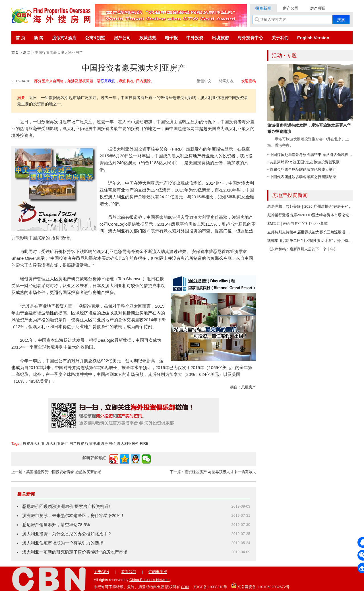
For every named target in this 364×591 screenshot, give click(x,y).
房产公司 (291, 8)
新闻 (26, 52)
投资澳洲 (92, 443)
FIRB (144, 443)
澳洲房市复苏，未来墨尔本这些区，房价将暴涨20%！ (73, 515)
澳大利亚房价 (128, 443)
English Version (313, 37)
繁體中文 (204, 81)
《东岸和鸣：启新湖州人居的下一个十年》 (302, 249)
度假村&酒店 (64, 37)
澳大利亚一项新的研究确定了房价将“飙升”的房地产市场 (74, 551)
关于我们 (280, 37)
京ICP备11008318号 (210, 587)
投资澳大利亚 (34, 443)
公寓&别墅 (95, 37)
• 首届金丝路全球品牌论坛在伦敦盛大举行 (301, 169)
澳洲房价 (108, 443)
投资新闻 (263, 8)
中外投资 (194, 37)
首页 (15, 52)
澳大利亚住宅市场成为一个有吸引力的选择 (62, 542)
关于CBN (101, 572)
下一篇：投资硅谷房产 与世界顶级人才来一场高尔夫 (213, 472)
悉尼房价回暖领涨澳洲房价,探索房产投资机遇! (66, 506)
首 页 (20, 37)
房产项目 (318, 8)
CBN (185, 587)
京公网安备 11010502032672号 (260, 585)
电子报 (171, 37)
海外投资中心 (250, 37)
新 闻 (39, 37)
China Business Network (149, 580)
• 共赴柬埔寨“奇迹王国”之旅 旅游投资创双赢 (303, 162)
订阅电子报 (157, 572)
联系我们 (108, 81)
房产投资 (76, 443)
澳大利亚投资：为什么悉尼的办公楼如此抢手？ (67, 533)
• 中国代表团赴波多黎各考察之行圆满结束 (301, 177)
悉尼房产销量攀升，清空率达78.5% (56, 524)
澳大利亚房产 (57, 443)
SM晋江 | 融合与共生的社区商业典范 (297, 223)
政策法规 (147, 37)
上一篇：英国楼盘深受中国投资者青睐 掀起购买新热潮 (56, 472)
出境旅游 (220, 37)
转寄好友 (226, 81)
